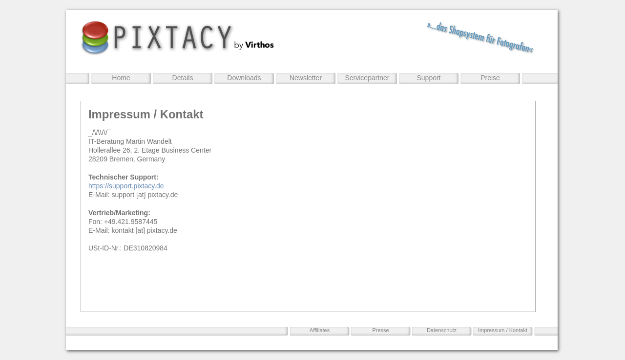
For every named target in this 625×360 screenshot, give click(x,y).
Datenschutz (442, 330)
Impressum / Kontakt (502, 330)
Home (121, 78)
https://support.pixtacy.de (126, 186)
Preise (490, 78)
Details (182, 78)
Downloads (244, 78)
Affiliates (320, 330)
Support (428, 78)
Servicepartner (367, 78)
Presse (380, 330)
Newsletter (306, 78)
